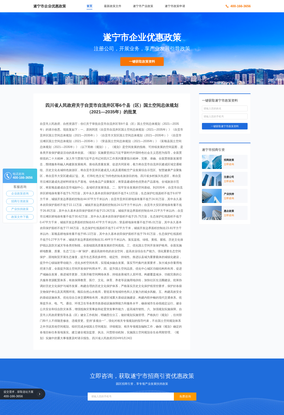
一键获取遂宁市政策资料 (225, 126)
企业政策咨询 (20, 193)
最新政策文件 (112, 6)
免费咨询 (185, 396)
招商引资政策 (20, 201)
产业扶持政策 (20, 209)
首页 (89, 6)
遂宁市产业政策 (143, 6)
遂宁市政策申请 (175, 6)
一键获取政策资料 (142, 61)
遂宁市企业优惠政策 (49, 6)
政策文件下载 (20, 216)
